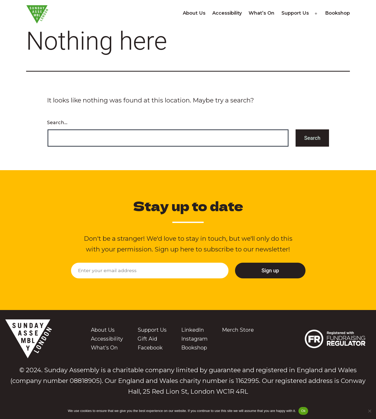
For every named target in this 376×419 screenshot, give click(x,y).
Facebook (150, 348)
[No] (369, 411)
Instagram (194, 339)
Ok (303, 411)
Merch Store (238, 330)
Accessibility (227, 13)
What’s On (261, 13)
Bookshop (337, 13)
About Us (194, 13)
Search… (57, 122)
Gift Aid (147, 339)
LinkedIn (192, 330)
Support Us (295, 13)
